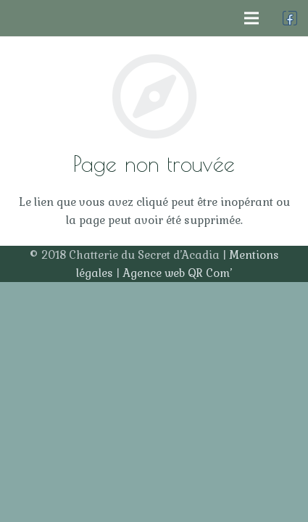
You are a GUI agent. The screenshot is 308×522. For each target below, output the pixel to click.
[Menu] (251, 18)
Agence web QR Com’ (177, 273)
